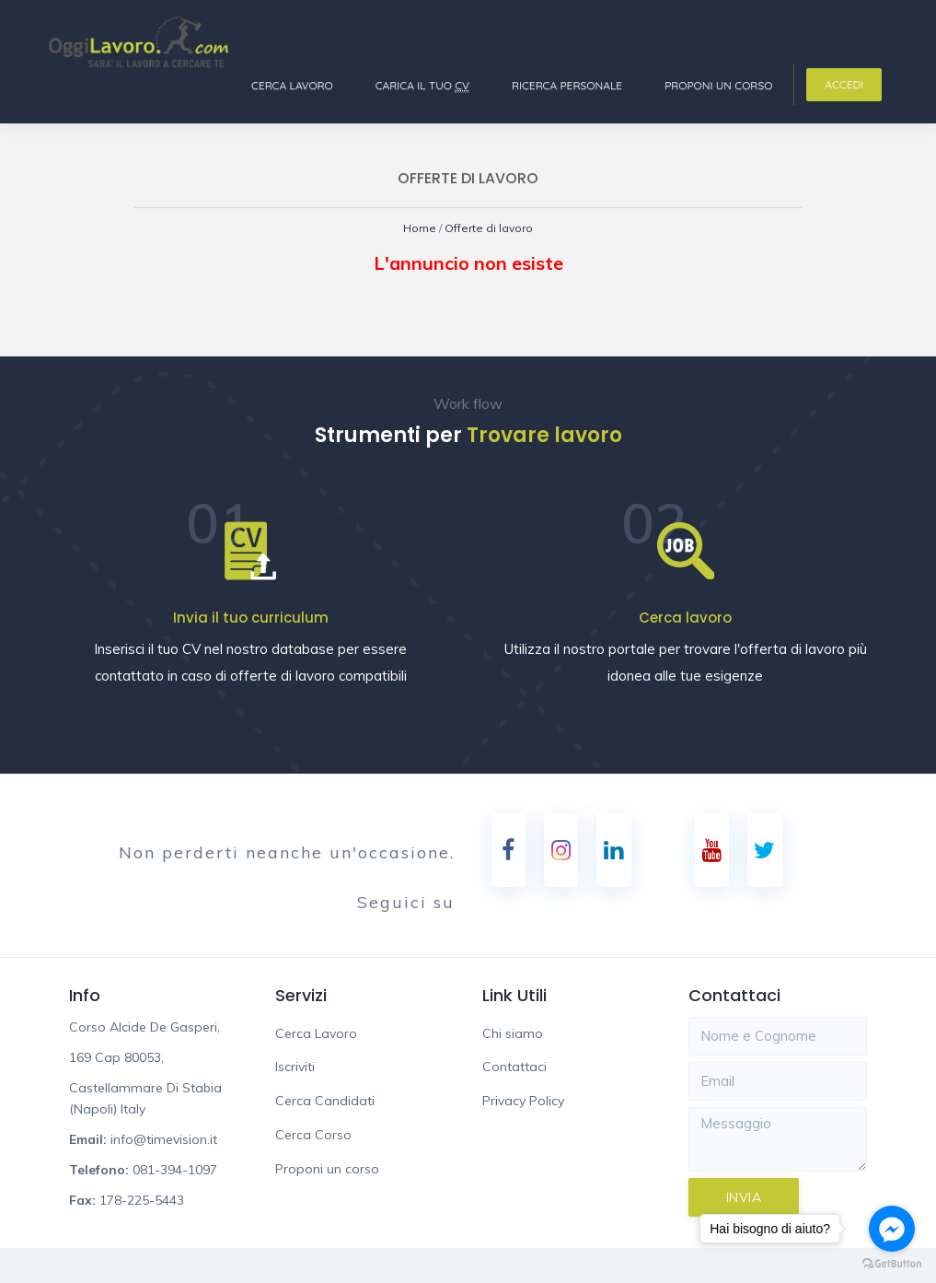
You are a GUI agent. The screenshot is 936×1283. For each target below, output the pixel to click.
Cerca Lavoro (292, 85)
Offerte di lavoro (489, 228)
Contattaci (514, 1067)
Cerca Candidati (325, 1101)
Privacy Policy (523, 1101)
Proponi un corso (718, 85)
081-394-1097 (175, 1170)
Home (416, 228)
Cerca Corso (313, 1135)
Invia (744, 1198)
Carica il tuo (422, 85)
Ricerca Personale (567, 85)
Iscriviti (295, 1067)
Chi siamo (512, 1034)
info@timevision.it (163, 1140)
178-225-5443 (141, 1201)
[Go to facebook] (892, 1229)
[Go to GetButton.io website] (891, 1264)
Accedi (844, 84)
